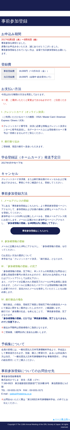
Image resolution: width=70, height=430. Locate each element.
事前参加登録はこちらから (35, 231)
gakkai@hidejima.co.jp (20, 394)
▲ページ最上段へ (61, 419)
